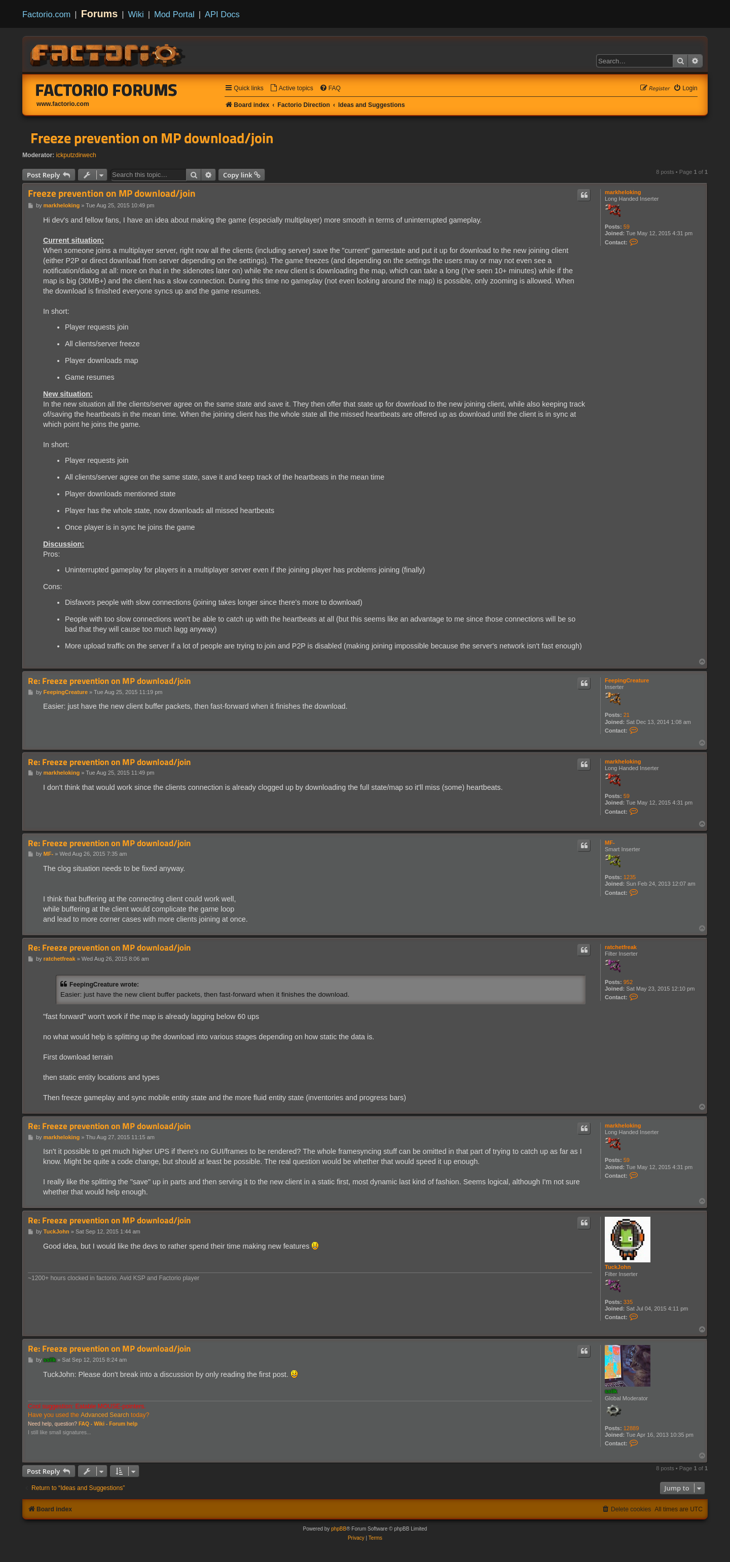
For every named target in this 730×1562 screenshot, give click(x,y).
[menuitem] (291, 88)
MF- (610, 843)
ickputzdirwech (76, 155)
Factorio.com (46, 14)
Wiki (136, 14)
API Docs (222, 14)
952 (628, 982)
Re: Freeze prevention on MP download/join (109, 681)
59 (627, 227)
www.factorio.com (62, 103)
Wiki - (100, 1424)
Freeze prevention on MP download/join (151, 138)
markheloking (623, 192)
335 (628, 1302)
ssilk (611, 1391)
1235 (630, 877)
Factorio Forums (106, 89)
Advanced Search (105, 1415)
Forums (99, 13)
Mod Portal (174, 14)
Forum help (123, 1424)
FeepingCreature (627, 680)
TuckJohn (618, 1267)
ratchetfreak (621, 947)
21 (627, 715)
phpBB (338, 1529)
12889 (631, 1428)
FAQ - (85, 1424)
